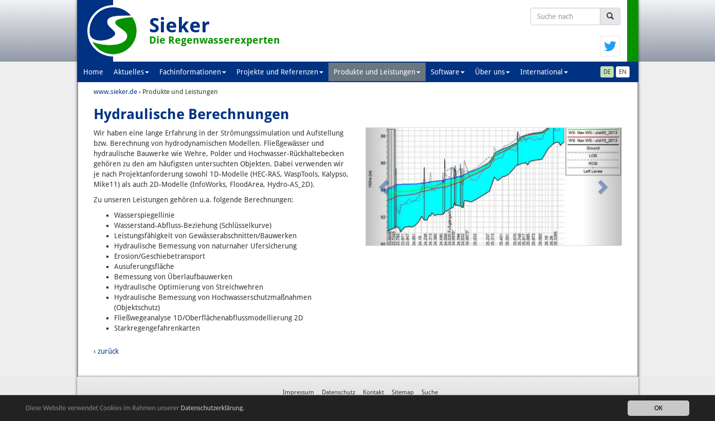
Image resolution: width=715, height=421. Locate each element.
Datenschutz (338, 392)
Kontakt (373, 392)
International (544, 72)
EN (623, 71)
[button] (385, 186)
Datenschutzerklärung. (213, 408)
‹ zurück (106, 351)
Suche (429, 392)
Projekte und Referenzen (279, 72)
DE (607, 71)
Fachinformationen (192, 72)
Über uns (492, 72)
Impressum (298, 392)
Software (448, 72)
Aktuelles (131, 72)
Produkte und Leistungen (377, 72)
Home (93, 72)
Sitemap (403, 392)
